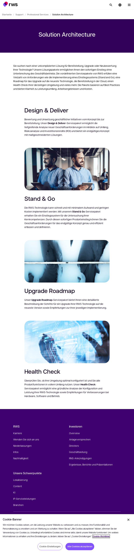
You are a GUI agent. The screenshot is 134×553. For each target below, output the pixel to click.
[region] (67, 533)
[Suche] (111, 5)
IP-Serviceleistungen (24, 498)
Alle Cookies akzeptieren (79, 546)
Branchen (18, 504)
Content (17, 486)
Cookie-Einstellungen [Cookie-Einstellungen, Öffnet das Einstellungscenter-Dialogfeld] (50, 546)
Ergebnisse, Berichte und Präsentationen (91, 464)
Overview (74, 433)
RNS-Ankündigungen (80, 458)
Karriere (17, 433)
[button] (10, 4)
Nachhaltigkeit (20, 458)
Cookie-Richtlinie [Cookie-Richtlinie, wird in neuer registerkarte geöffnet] (101, 536)
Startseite (7, 14)
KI (14, 492)
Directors (74, 445)
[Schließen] (128, 520)
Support (19, 14)
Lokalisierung (20, 479)
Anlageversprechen (80, 439)
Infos (15, 451)
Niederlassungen (22, 445)
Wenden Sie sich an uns (26, 439)
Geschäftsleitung (78, 451)
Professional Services (38, 14)
